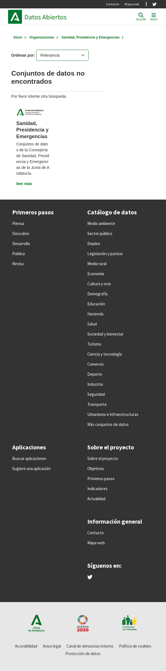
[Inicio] (18, 37)
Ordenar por (22, 55)
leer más (24, 183)
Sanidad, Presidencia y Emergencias (90, 37)
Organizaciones (41, 37)
